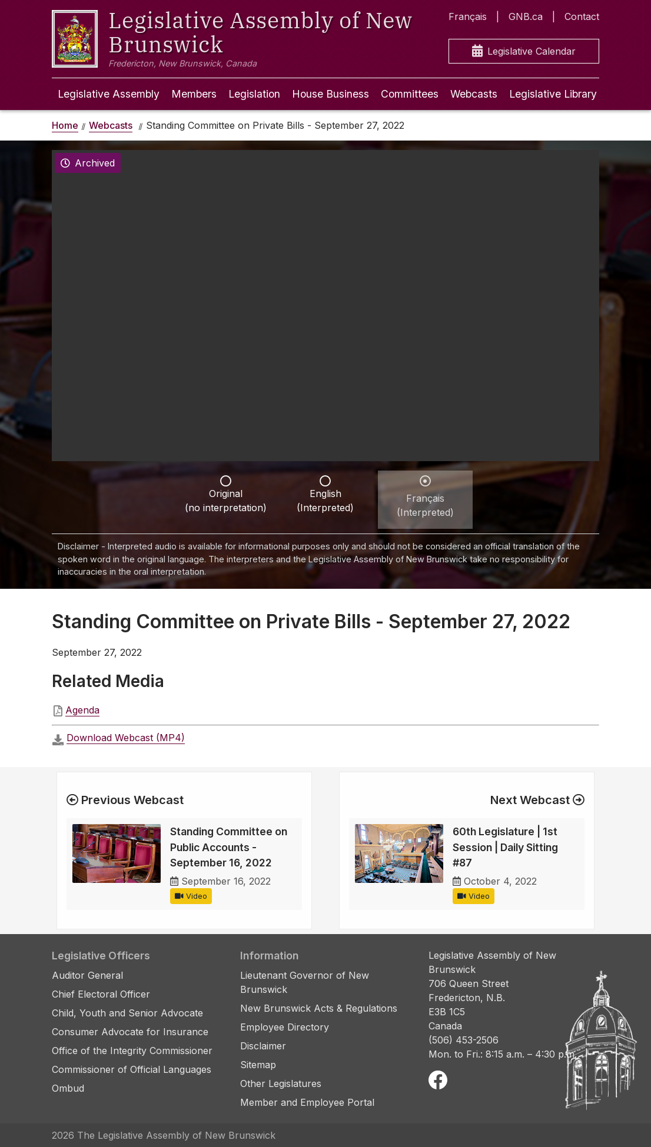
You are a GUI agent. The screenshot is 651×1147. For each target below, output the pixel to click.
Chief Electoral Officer (101, 994)
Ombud (68, 1088)
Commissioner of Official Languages (131, 1069)
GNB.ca (526, 16)
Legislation (254, 94)
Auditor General (87, 975)
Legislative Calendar (524, 51)
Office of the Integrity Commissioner (132, 1050)
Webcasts (473, 94)
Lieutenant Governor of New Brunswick (304, 982)
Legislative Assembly (109, 94)
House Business (330, 94)
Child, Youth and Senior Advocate (127, 1013)
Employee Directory (284, 1027)
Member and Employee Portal (307, 1102)
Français (468, 16)
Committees (410, 94)
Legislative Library (553, 94)
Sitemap (258, 1065)
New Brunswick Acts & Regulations (318, 1008)
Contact (581, 16)
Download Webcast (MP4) (126, 737)
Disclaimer (263, 1046)
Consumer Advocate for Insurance (130, 1032)
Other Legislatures (280, 1083)
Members (194, 94)
